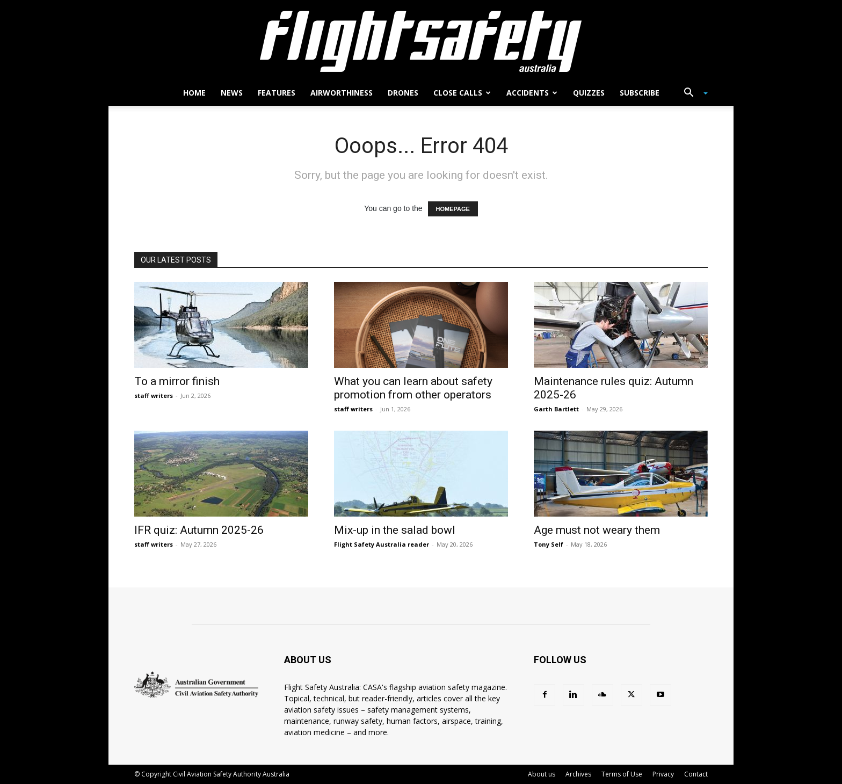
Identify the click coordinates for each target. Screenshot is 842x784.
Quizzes (589, 93)
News (232, 93)
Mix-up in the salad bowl (394, 530)
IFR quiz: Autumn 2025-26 (199, 530)
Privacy (663, 774)
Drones (403, 93)
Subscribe (639, 93)
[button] (692, 94)
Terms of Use (621, 774)
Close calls (462, 93)
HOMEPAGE (453, 209)
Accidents (531, 93)
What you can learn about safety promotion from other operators (413, 388)
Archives (578, 774)
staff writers (153, 395)
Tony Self (548, 544)
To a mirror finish (177, 381)
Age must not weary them (597, 530)
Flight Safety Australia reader (381, 544)
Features (276, 93)
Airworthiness (341, 93)
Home (194, 93)
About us (541, 774)
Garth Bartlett (556, 409)
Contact (696, 774)
